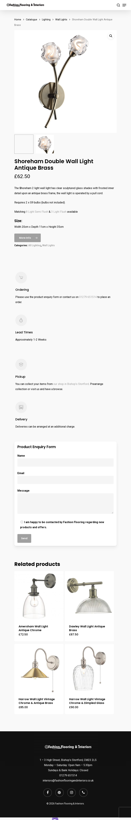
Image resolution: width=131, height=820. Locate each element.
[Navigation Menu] (124, 5)
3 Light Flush (59, 211)
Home (17, 19)
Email (65, 478)
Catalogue (31, 19)
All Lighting (34, 245)
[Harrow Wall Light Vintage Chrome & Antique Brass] (38, 668)
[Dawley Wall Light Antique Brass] (89, 595)
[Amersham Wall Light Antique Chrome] (38, 595)
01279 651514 (88, 297)
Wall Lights (61, 19)
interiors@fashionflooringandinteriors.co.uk (68, 780)
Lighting (46, 19)
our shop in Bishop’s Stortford (71, 384)
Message (65, 502)
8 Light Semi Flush (37, 211)
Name (65, 460)
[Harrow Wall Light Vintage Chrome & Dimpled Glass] (89, 668)
